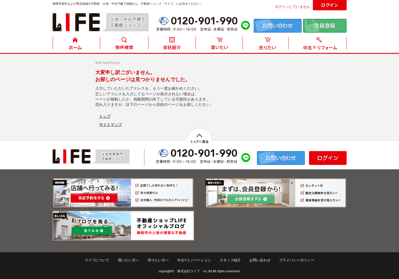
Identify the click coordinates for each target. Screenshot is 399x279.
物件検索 (124, 45)
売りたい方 (267, 45)
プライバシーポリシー (296, 260)
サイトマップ (110, 124)
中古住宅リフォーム (319, 45)
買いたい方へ (128, 260)
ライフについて (97, 260)
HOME (76, 45)
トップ (105, 116)
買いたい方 (219, 45)
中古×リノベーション (194, 260)
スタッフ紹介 (230, 260)
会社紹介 (172, 45)
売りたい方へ (158, 260)
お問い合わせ (260, 260)
